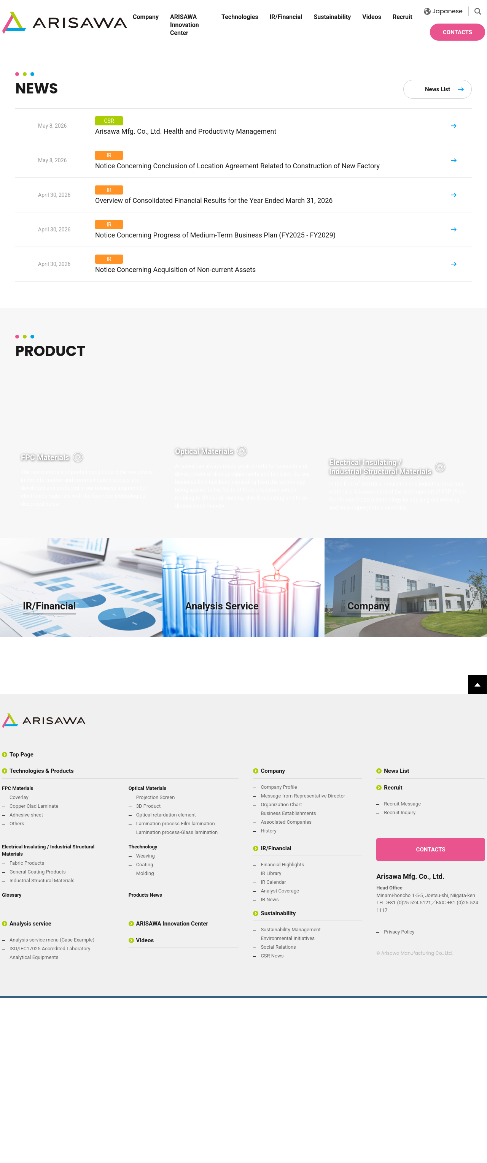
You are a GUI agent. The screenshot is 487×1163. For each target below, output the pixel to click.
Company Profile (279, 952)
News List (437, 258)
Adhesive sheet (26, 980)
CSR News (272, 1121)
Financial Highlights (282, 1030)
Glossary (11, 1060)
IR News (270, 1065)
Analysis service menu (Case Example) (52, 1105)
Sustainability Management (290, 1095)
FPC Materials (17, 953)
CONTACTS (457, 32)
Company (146, 17)
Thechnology (143, 1012)
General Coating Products (38, 1037)
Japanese (443, 11)
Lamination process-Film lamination (175, 989)
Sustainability (332, 17)
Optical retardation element (166, 980)
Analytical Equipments (34, 1122)
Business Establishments (288, 978)
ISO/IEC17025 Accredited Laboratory (50, 1114)
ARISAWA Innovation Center (184, 24)
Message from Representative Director (303, 961)
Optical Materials (148, 953)
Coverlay (19, 962)
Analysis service (30, 1088)
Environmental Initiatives (288, 1103)
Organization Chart (281, 970)
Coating (144, 1030)
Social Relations (278, 1112)
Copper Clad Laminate (34, 971)
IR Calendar (273, 1047)
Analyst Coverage (280, 1056)
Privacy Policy (399, 1097)
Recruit (402, 17)
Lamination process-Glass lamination (177, 997)
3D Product (148, 971)
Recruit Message (402, 969)
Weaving (145, 1021)
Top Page (21, 919)
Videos (371, 17)
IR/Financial (286, 17)
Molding (145, 1038)
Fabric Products (27, 1028)
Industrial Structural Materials (42, 1046)
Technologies (239, 17)
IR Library (271, 1038)
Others (17, 989)
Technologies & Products (42, 936)
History (268, 996)
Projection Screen (155, 962)
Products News (145, 1060)
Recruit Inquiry (399, 978)
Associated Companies (286, 987)
